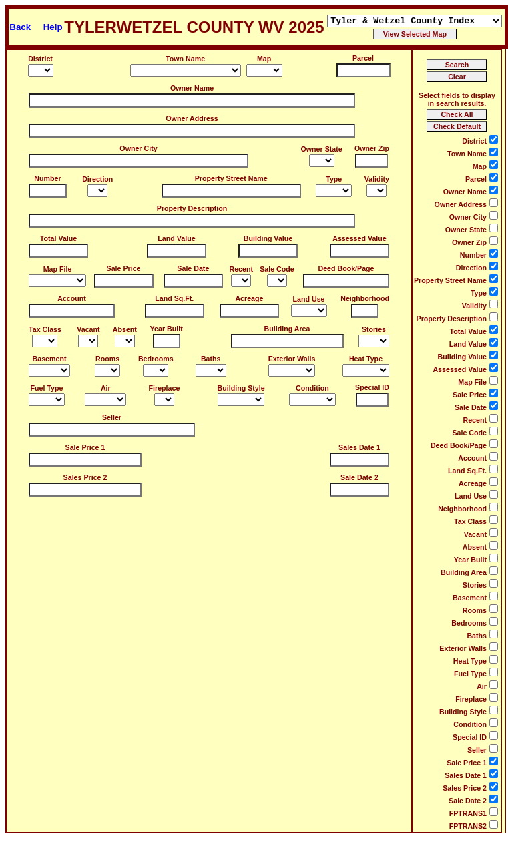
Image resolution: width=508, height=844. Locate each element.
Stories (374, 329)
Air (106, 388)
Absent (125, 329)
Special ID (372, 387)
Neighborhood (364, 298)
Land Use (309, 299)
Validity (376, 179)
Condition (312, 388)
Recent (241, 269)
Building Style (241, 388)
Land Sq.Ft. (174, 298)
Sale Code (277, 269)
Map (264, 59)
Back (20, 27)
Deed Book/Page (346, 268)
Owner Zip (371, 148)
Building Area (287, 329)
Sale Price (124, 268)
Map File (57, 269)
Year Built (166, 329)
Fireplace (164, 388)
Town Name (185, 59)
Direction (97, 179)
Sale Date (193, 268)
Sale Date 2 (359, 477)
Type (334, 179)
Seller (111, 417)
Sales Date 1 (359, 447)
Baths (211, 359)
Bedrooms (156, 359)
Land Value (176, 238)
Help (53, 27)
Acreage (249, 298)
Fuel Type (47, 388)
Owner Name (192, 88)
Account (71, 298)
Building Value (268, 238)
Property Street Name (231, 178)
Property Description (192, 208)
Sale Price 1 (85, 447)
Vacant (88, 329)
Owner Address (192, 118)
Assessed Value (359, 238)
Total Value (58, 238)
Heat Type (366, 359)
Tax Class (45, 329)
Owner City (138, 148)
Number (47, 178)
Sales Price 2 (85, 477)
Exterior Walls (292, 359)
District (40, 59)
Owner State (321, 149)
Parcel (363, 58)
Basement (50, 359)
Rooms (107, 359)
